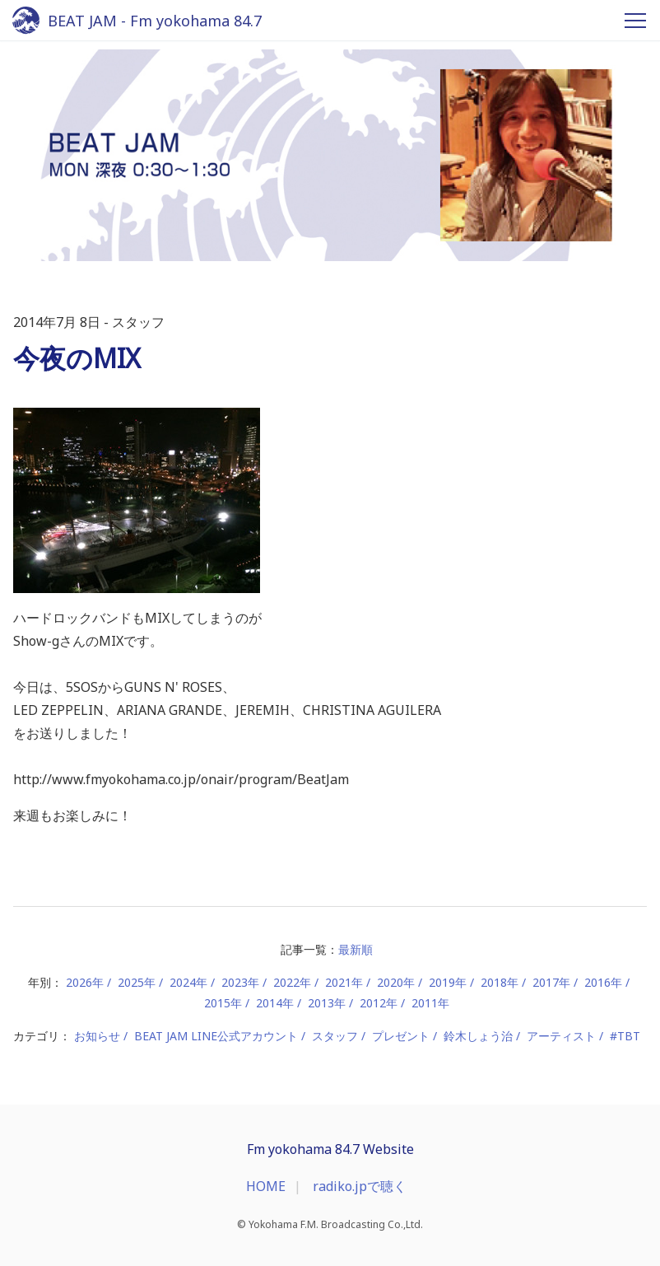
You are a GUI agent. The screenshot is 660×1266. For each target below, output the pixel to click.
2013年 (327, 1003)
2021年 (344, 982)
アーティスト (561, 1036)
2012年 (378, 1003)
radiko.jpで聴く (360, 1186)
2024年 (188, 982)
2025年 (137, 982)
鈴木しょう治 (478, 1036)
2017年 (551, 982)
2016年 (603, 982)
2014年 (275, 1003)
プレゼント (401, 1036)
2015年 (223, 1003)
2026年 (85, 982)
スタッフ (335, 1036)
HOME (266, 1186)
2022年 (292, 982)
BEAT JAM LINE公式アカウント (216, 1036)
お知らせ (97, 1036)
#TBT (625, 1036)
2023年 (240, 982)
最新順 (355, 949)
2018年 (499, 982)
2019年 (448, 982)
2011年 (430, 1003)
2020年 (396, 982)
